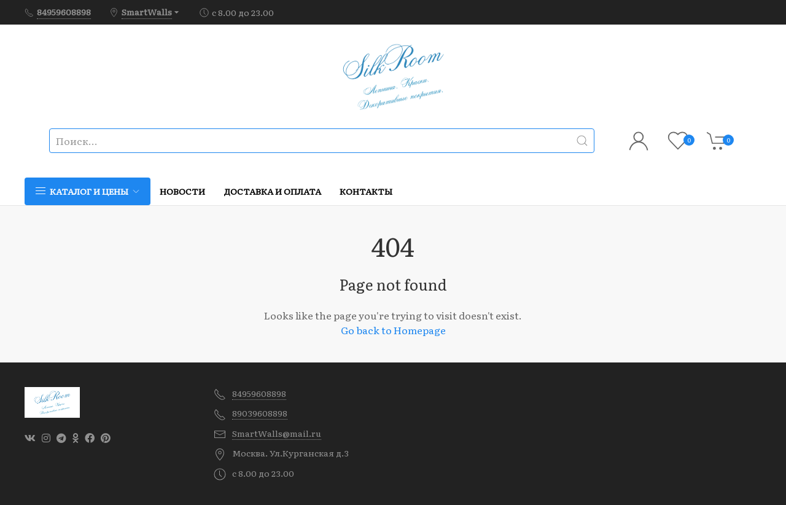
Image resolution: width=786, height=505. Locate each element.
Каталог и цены (87, 191)
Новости (182, 191)
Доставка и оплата (272, 191)
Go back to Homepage (393, 330)
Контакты (366, 191)
